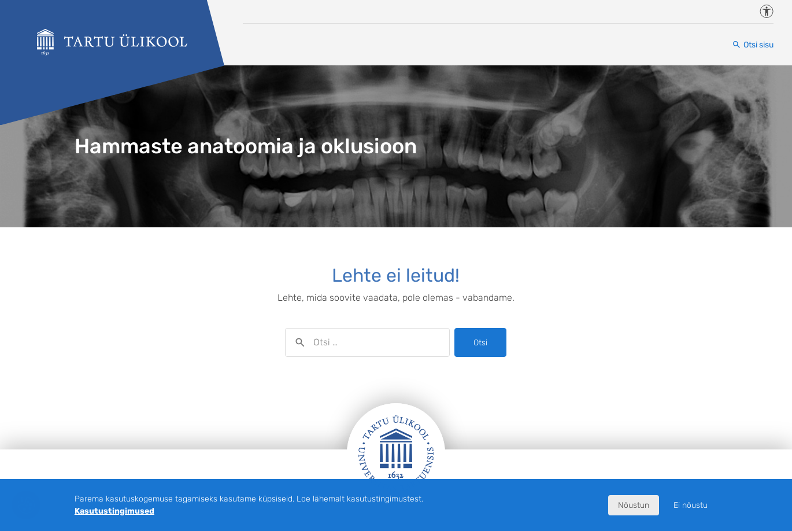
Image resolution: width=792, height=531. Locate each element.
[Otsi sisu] (752, 45)
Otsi (480, 343)
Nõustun (633, 505)
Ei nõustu (690, 505)
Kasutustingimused (114, 511)
